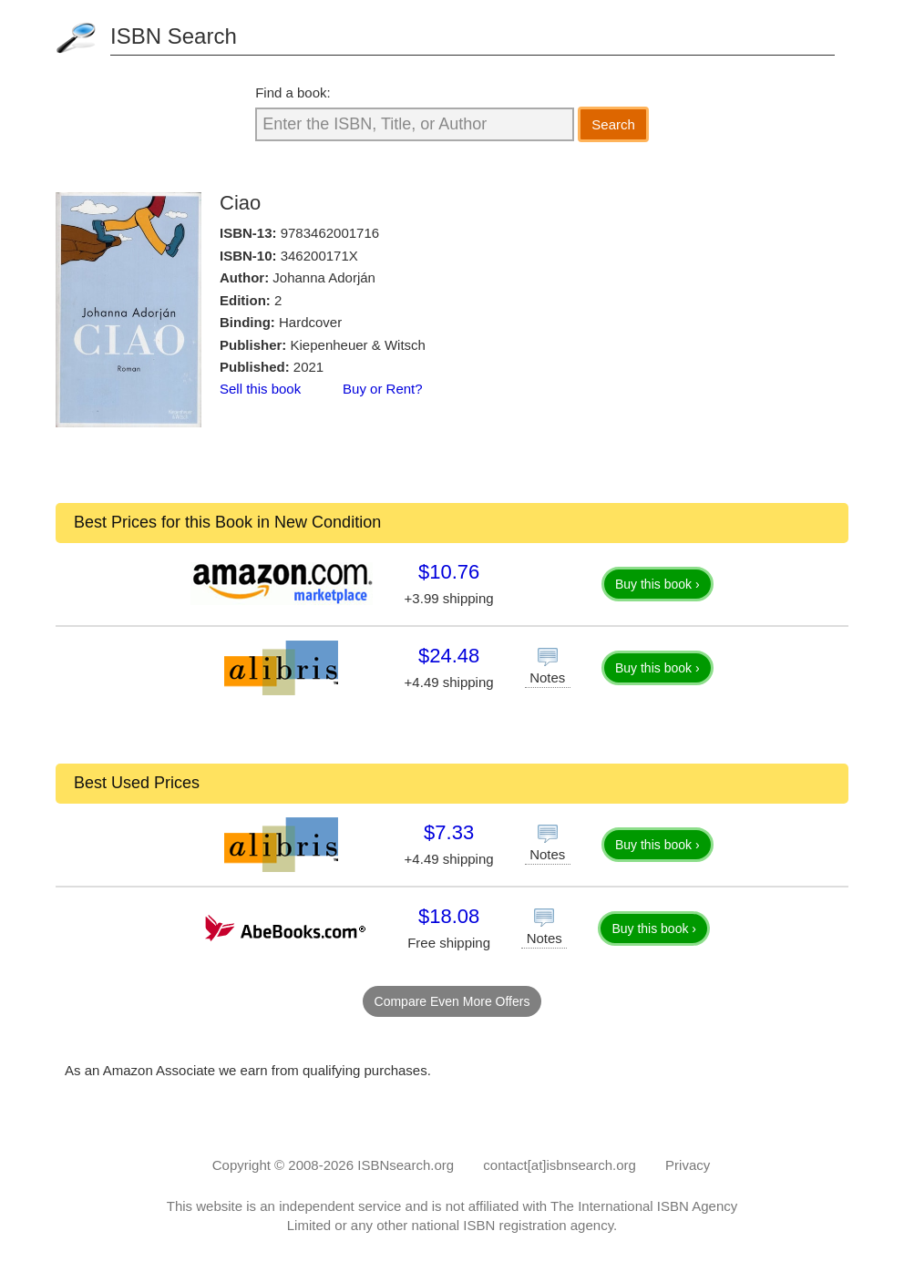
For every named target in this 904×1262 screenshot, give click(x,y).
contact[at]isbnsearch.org (559, 1165)
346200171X (319, 255)
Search (613, 124)
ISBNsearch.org (405, 1165)
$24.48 (448, 655)
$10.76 (448, 571)
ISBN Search (173, 36)
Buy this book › (657, 584)
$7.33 (449, 832)
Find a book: (293, 92)
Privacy (687, 1165)
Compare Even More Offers (452, 1001)
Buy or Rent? (383, 388)
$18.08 (448, 916)
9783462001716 (330, 233)
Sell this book (260, 388)
